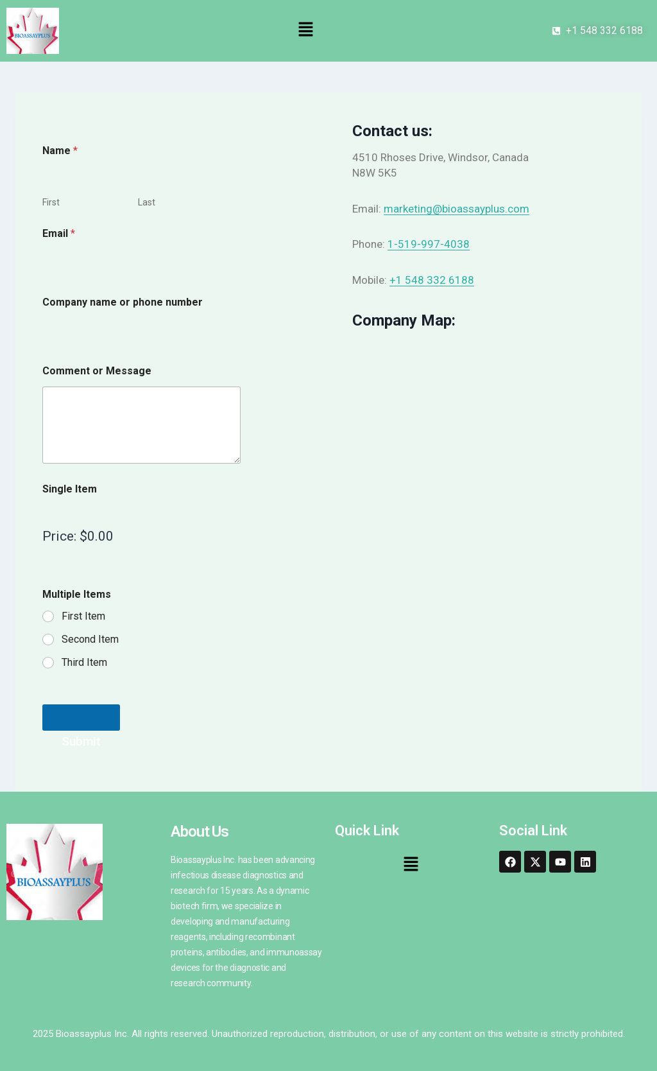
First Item (83, 616)
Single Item (69, 489)
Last (146, 202)
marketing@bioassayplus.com (456, 208)
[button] (305, 31)
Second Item (90, 639)
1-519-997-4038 (429, 244)
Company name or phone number (122, 302)
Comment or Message (96, 371)
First (51, 202)
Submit (81, 717)
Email (58, 233)
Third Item (84, 662)
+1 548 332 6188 (431, 280)
